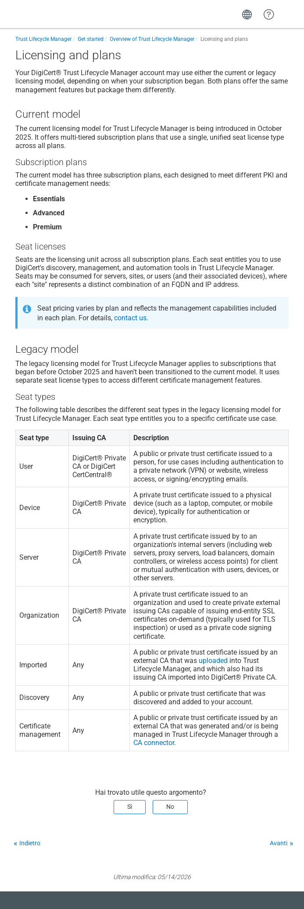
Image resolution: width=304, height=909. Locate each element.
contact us (130, 318)
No (170, 806)
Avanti (278, 843)
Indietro (29, 843)
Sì (129, 806)
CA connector (153, 743)
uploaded (213, 660)
